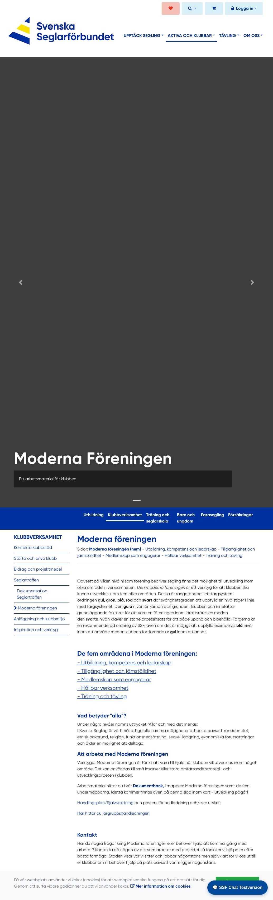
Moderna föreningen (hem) (115, 549)
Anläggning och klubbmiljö (39, 618)
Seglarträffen (26, 579)
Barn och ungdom (186, 518)
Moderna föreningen (35, 607)
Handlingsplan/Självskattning (106, 802)
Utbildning (94, 514)
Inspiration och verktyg (36, 629)
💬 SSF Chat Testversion (237, 887)
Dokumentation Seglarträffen (32, 594)
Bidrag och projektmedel (38, 569)
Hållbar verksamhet (183, 555)
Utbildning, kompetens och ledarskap (181, 549)
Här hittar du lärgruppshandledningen (113, 813)
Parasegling (212, 514)
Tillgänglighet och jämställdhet (118, 671)
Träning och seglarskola (157, 518)
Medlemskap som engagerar (133, 555)
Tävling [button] (227, 35)
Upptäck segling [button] (142, 35)
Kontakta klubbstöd (33, 547)
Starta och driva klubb (35, 558)
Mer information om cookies (160, 886)
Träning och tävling (224, 555)
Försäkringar (240, 514)
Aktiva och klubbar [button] (190, 35)
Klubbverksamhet (126, 514)
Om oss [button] (251, 35)
